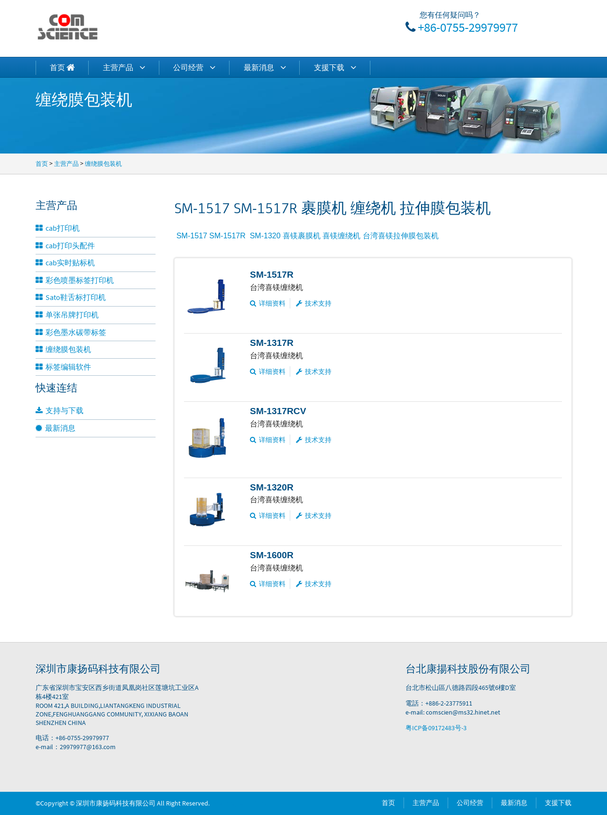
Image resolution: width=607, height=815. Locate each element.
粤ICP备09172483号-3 (436, 728)
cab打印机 (58, 228)
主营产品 (124, 67)
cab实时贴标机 (65, 262)
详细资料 (267, 303)
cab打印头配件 (65, 245)
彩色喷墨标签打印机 (75, 280)
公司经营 (194, 67)
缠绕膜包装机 (103, 163)
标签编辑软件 (63, 366)
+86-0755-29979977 (468, 27)
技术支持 (313, 303)
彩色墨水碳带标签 (71, 332)
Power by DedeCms (238, 803)
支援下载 (335, 67)
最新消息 (265, 67)
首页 (42, 163)
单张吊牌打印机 (67, 314)
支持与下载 (59, 410)
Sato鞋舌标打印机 (71, 297)
